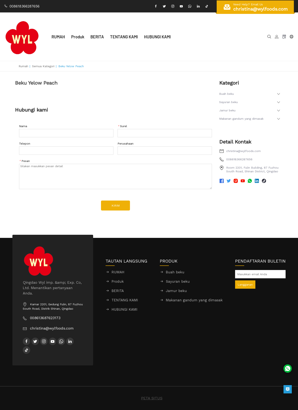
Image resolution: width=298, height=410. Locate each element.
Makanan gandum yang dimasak (241, 118)
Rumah (23, 66)
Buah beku (226, 93)
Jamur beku (227, 110)
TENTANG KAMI (124, 36)
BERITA (97, 36)
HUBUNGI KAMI (157, 36)
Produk (77, 36)
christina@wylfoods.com (243, 151)
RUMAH (58, 36)
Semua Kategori (43, 66)
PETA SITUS (151, 398)
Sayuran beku (228, 102)
